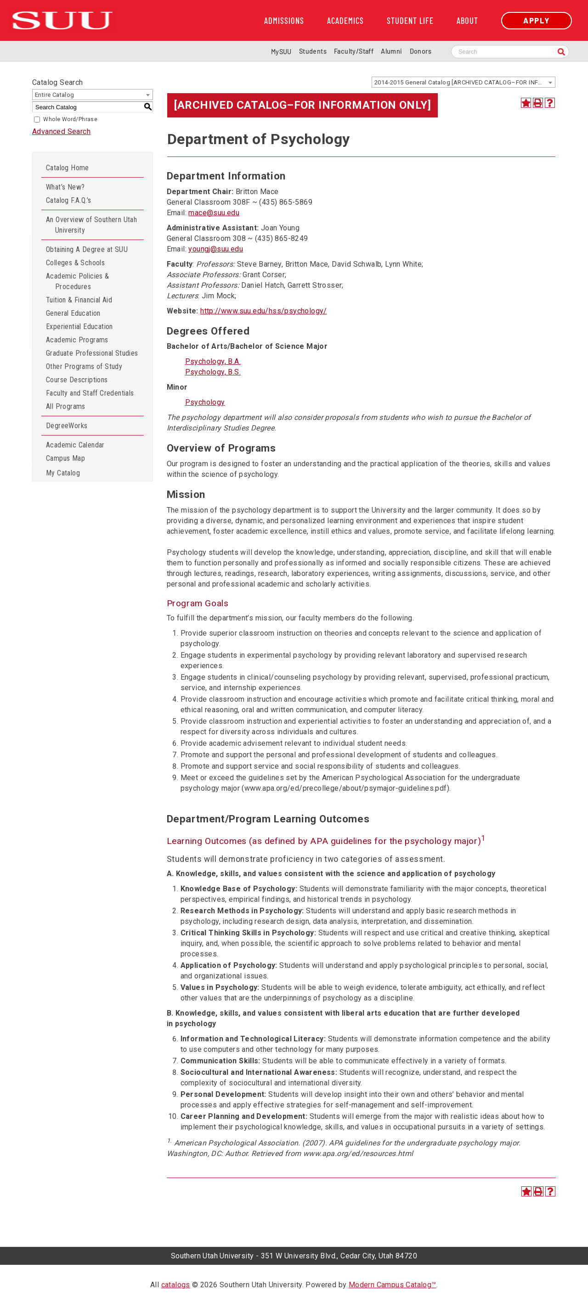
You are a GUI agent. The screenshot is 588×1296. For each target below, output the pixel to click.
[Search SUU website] (510, 51)
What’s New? (65, 187)
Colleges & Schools (75, 262)
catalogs (175, 1284)
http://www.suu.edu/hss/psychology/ (263, 311)
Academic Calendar (75, 445)
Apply (536, 20)
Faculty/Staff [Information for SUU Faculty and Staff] (353, 51)
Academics (345, 21)
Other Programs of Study (84, 366)
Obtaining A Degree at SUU (87, 249)
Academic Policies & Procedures (77, 281)
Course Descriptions (77, 379)
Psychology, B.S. (213, 372)
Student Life (410, 21)
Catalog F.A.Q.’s (68, 200)
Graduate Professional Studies (92, 353)
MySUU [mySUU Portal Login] (281, 52)
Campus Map (65, 458)
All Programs (65, 406)
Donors (420, 51)
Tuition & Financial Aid (79, 300)
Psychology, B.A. (213, 361)
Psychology (205, 402)
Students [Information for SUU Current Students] (313, 51)
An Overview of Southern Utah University (91, 225)
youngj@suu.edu (215, 249)
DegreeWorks (66, 425)
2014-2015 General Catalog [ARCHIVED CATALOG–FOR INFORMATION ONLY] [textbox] (464, 82)
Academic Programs (77, 339)
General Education (73, 313)
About (467, 21)
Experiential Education (79, 326)
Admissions (284, 21)
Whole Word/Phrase (70, 119)
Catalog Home (67, 167)
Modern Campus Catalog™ (392, 1284)
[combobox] (463, 82)
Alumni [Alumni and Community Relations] (391, 51)
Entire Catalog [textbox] (54, 94)
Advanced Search (61, 131)
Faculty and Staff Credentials (90, 393)
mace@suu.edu (213, 212)
